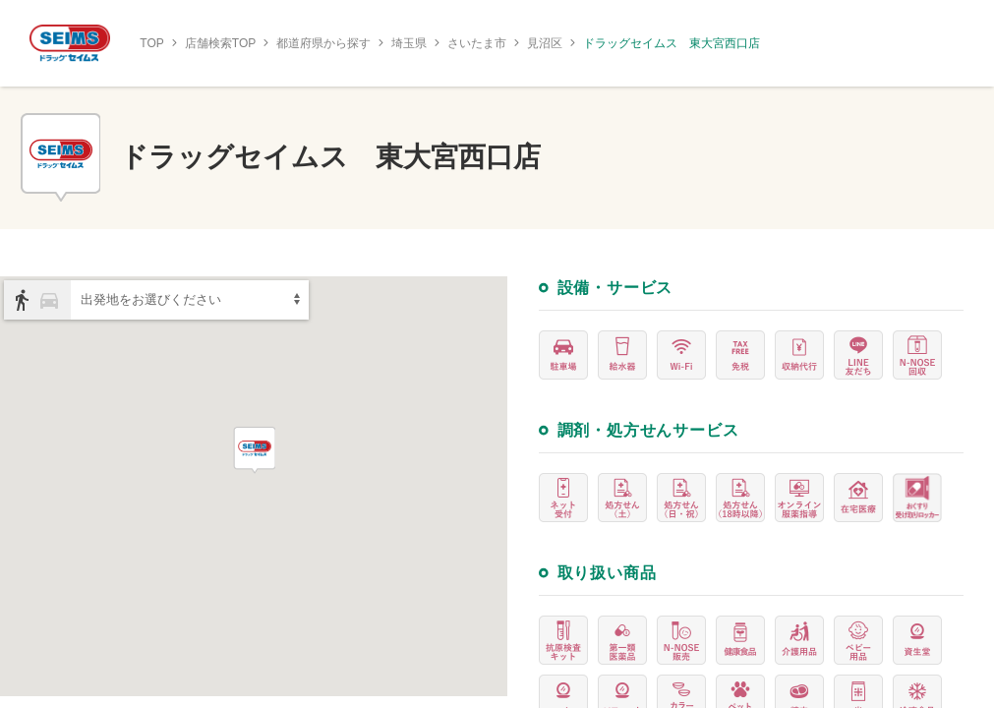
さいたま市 (476, 43)
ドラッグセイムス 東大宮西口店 (671, 43)
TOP (151, 43)
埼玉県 (409, 43)
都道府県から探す (323, 43)
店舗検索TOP (220, 43)
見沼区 (544, 43)
